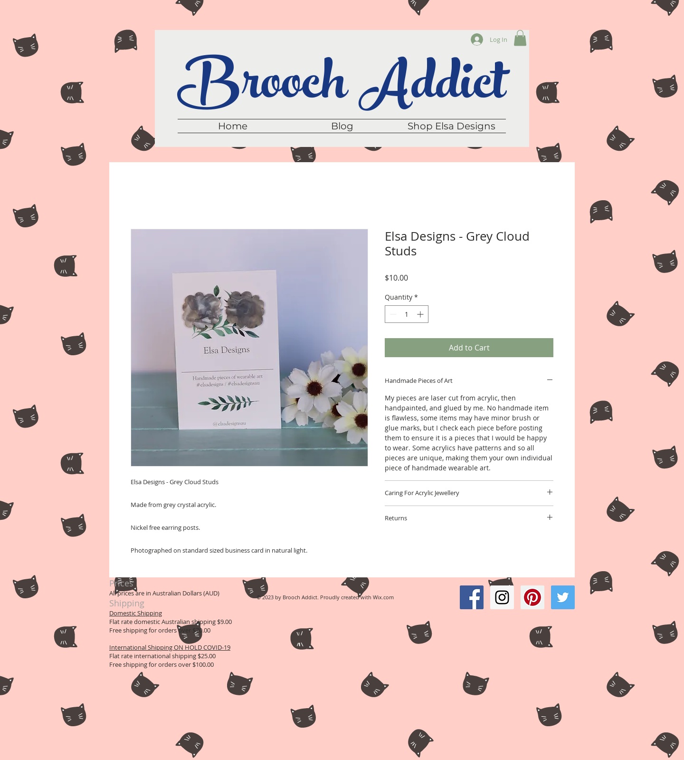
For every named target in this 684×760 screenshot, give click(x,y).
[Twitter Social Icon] (563, 597)
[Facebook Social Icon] (472, 597)
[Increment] (421, 314)
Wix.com (383, 597)
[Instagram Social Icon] (502, 597)
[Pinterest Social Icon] (532, 597)
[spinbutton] (406, 314)
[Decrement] (392, 314)
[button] (520, 38)
